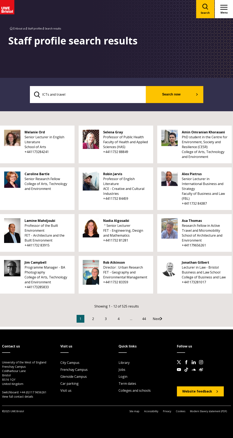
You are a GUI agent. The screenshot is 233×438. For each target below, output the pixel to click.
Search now (174, 94)
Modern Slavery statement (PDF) (208, 411)
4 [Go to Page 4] (125, 319)
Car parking (69, 383)
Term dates (127, 383)
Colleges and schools (135, 390)
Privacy (167, 411)
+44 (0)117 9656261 (33, 392)
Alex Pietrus (192, 174)
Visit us (65, 390)
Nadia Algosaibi (116, 221)
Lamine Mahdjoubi (40, 221)
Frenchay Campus (74, 370)
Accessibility (151, 411)
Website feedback (197, 391)
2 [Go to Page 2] (99, 319)
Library (124, 363)
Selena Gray (113, 132)
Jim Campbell (35, 262)
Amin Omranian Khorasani (203, 132)
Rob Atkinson (114, 262)
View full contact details (17, 397)
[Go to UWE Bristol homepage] (11, 28)
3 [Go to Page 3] (112, 319)
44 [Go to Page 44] (150, 319)
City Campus (69, 363)
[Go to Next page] (166, 319)
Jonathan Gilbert (195, 262)
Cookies (180, 411)
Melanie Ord (35, 132)
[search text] (90, 94)
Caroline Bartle (37, 174)
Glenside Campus (73, 376)
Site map (134, 411)
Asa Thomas (192, 221)
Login (123, 376)
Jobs (122, 370)
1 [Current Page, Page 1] (86, 319)
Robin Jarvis (112, 174)
